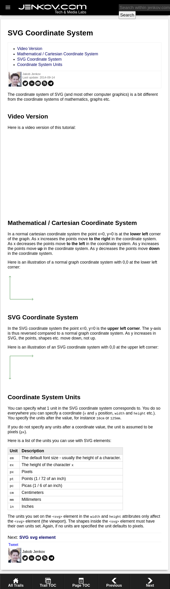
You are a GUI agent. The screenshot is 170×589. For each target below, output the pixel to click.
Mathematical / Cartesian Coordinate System (57, 54)
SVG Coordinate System (39, 59)
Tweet (13, 545)
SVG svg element (37, 537)
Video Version (29, 48)
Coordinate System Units (39, 64)
